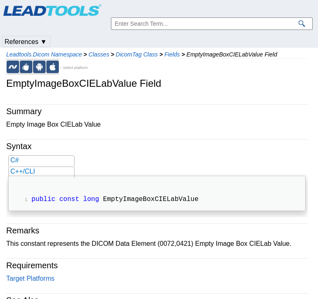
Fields (172, 54)
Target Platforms (30, 279)
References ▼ (26, 41)
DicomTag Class (137, 54)
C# (14, 160)
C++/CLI (22, 171)
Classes (99, 54)
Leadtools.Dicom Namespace (44, 54)
